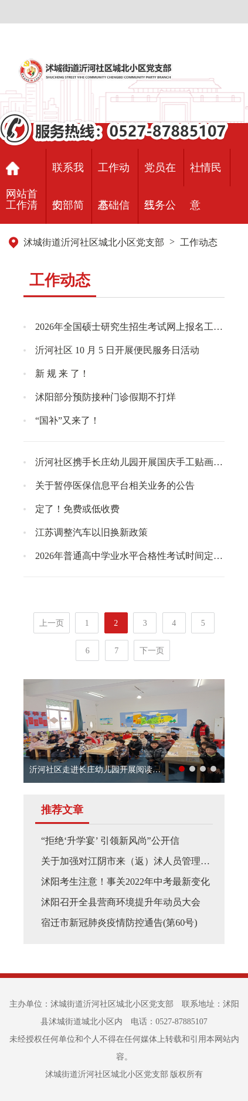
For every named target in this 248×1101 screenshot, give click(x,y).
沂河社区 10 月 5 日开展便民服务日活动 (117, 350)
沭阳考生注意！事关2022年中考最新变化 (125, 882)
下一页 (152, 650)
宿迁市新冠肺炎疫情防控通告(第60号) (119, 923)
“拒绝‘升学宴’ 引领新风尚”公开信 (110, 841)
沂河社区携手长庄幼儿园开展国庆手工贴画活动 (130, 462)
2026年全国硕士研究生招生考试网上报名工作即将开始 (130, 327)
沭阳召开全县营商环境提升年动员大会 (121, 902)
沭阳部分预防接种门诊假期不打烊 (105, 397)
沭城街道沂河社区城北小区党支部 (93, 242)
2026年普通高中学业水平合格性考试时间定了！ (130, 556)
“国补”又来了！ (67, 420)
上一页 (51, 623)
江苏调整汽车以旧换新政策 (91, 532)
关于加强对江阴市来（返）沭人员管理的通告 (135, 861)
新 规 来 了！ (62, 374)
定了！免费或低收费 (77, 509)
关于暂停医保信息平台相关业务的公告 (115, 485)
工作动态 (199, 242)
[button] (182, 769)
